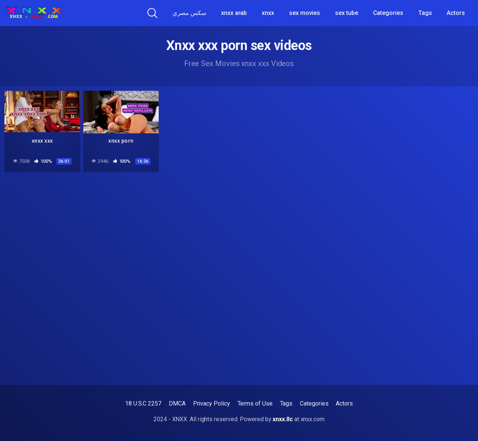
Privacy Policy (211, 403)
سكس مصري (189, 12)
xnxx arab (234, 12)
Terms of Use (255, 403)
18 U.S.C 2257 (143, 403)
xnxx (268, 12)
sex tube (346, 12)
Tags (425, 12)
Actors (456, 12)
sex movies (304, 12)
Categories (388, 12)
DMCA (177, 403)
